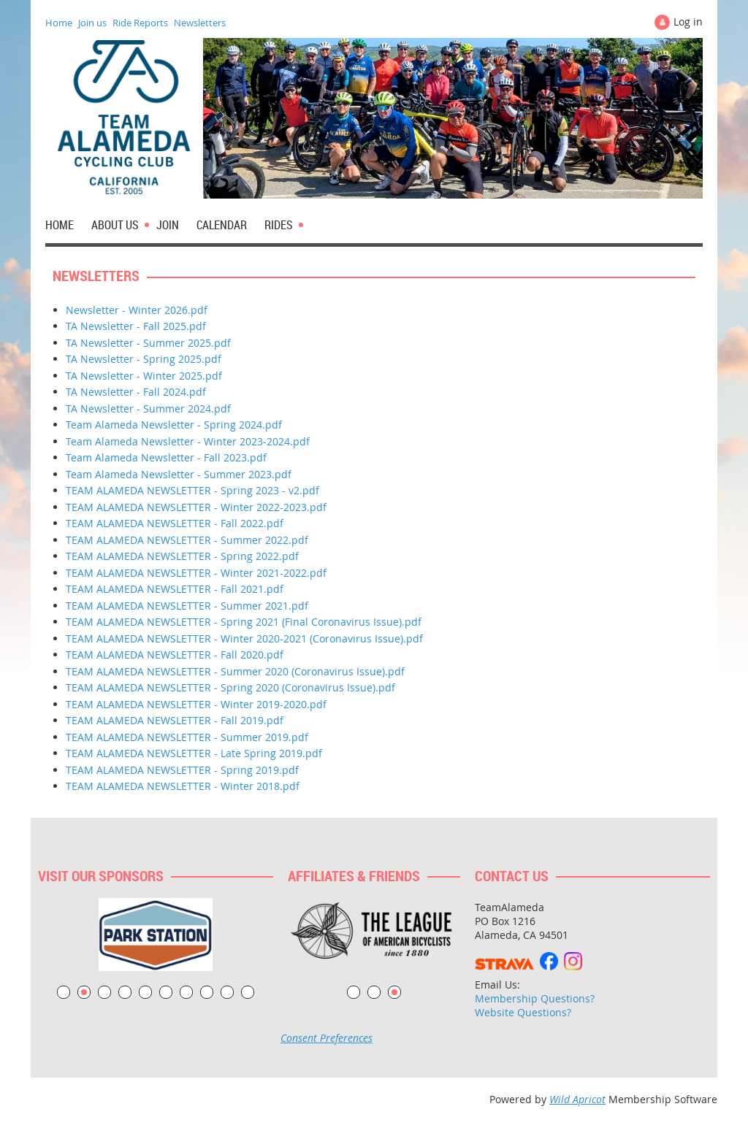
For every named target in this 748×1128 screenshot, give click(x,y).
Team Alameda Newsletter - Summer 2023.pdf (178, 474)
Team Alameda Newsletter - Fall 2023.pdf (166, 457)
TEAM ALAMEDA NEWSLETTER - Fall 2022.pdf (174, 523)
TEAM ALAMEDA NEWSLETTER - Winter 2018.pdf (182, 786)
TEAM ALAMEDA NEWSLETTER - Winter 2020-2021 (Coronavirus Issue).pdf (244, 638)
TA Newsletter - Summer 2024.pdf (148, 408)
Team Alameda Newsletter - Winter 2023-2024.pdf (188, 441)
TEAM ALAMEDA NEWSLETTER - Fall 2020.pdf (174, 654)
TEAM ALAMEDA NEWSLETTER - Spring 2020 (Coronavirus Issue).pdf (230, 687)
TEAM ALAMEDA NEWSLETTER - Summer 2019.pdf (187, 737)
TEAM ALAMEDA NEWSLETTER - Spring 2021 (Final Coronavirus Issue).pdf (243, 622)
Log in (688, 21)
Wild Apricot (577, 1099)
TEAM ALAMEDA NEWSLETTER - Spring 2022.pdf (182, 556)
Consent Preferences (326, 1038)
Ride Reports (140, 22)
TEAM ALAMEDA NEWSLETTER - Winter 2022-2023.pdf (196, 507)
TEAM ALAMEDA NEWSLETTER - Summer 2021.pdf (187, 606)
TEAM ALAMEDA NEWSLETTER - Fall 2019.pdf (174, 720)
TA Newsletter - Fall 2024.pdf (136, 392)
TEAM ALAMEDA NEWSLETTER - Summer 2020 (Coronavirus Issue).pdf (235, 671)
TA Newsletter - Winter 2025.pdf (144, 376)
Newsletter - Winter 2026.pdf (136, 310)
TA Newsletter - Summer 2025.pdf (148, 343)
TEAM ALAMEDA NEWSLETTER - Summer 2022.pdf (187, 540)
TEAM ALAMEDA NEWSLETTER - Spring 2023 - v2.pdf (192, 490)
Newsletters (200, 22)
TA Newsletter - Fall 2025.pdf (136, 326)
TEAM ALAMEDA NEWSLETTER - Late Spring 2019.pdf (194, 753)
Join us (92, 22)
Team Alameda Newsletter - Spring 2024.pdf (174, 424)
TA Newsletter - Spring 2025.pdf (143, 359)
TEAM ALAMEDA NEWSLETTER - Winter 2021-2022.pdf (196, 573)
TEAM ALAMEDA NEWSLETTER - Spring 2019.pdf (182, 770)
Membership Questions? (535, 998)
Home (58, 22)
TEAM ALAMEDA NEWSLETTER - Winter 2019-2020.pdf (196, 704)
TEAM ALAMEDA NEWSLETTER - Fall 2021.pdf (174, 589)
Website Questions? (523, 1012)
